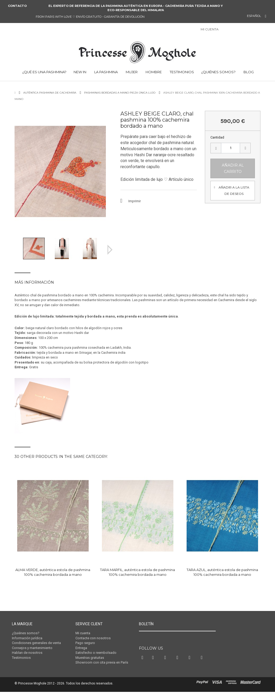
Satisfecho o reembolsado (95, 653)
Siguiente (109, 250)
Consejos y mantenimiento (32, 648)
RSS (203, 667)
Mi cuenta (82, 633)
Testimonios (21, 658)
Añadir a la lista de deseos (234, 190)
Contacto (17, 6)
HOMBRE (153, 72)
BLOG (248, 72)
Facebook (143, 667)
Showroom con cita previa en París (101, 662)
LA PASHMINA (105, 72)
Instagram (179, 667)
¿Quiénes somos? (218, 72)
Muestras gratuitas (89, 658)
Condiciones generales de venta (36, 643)
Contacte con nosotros (93, 638)
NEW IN (80, 72)
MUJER (131, 72)
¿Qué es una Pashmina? (43, 72)
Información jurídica (27, 638)
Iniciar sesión (225, 30)
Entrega (81, 648)
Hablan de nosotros (27, 653)
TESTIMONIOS (181, 72)
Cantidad (217, 137)
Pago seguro (85, 643)
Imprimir (134, 201)
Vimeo (191, 667)
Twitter (154, 667)
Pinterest (166, 667)
